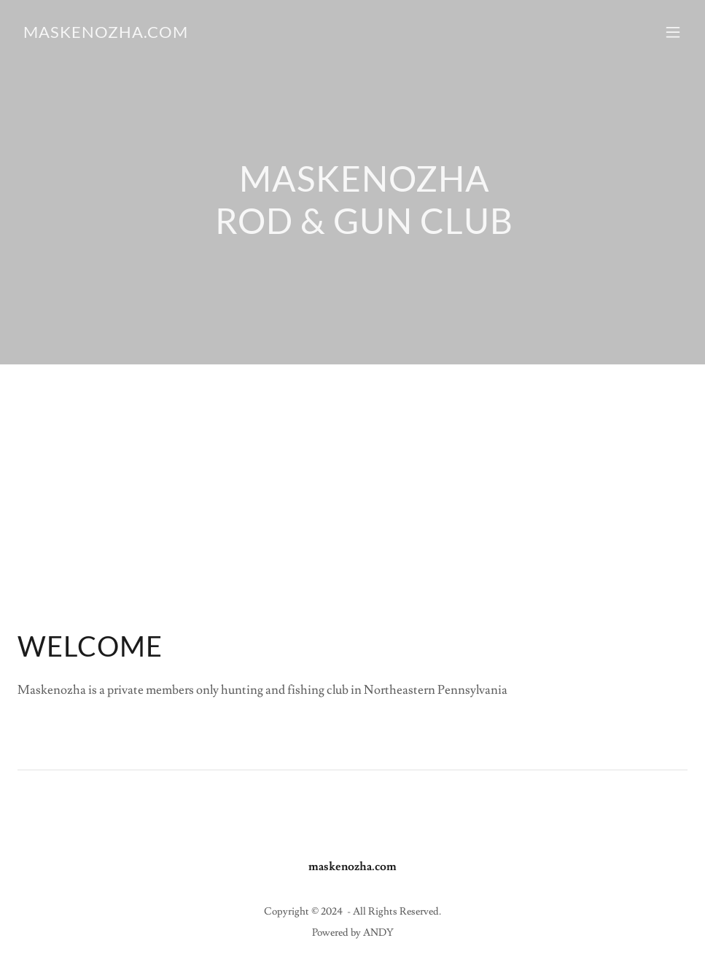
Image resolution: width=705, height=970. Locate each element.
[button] (673, 32)
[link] (105, 34)
